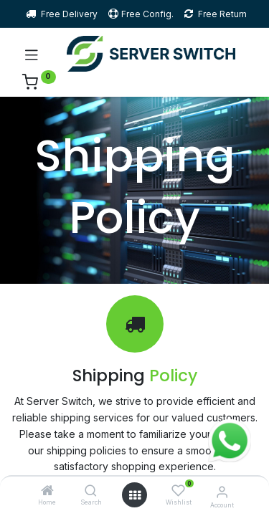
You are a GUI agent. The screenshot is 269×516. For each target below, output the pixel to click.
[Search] (91, 491)
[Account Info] (222, 491)
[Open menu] (135, 495)
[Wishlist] (178, 490)
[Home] (47, 491)
